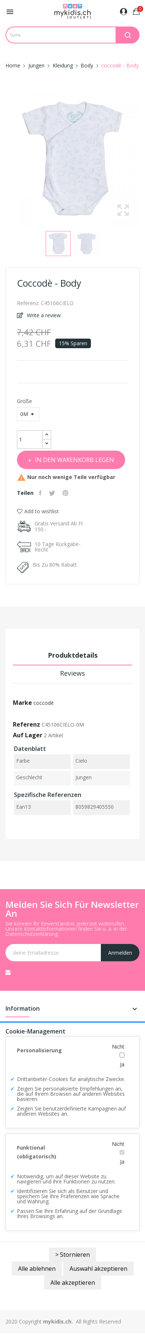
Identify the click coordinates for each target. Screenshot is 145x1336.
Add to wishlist (38, 511)
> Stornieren (72, 1255)
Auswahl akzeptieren (98, 1269)
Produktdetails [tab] (73, 655)
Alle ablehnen (37, 1269)
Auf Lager (27, 735)
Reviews (72, 673)
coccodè (43, 702)
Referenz (26, 724)
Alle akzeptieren (72, 1283)
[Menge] (30, 439)
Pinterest (66, 493)
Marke (22, 703)
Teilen (41, 493)
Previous (3, 159)
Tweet (53, 493)
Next (141, 159)
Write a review (43, 315)
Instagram (8, 972)
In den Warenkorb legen (73, 460)
